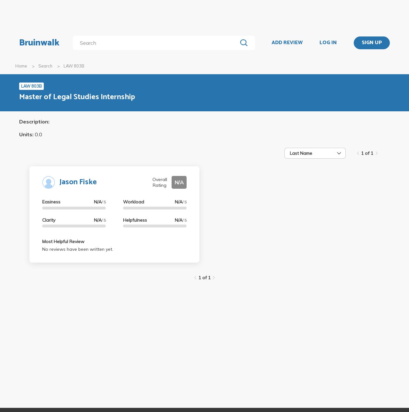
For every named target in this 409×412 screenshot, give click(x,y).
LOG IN (328, 43)
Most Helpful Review (63, 241)
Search (45, 65)
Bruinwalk (39, 43)
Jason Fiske (78, 182)
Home (21, 65)
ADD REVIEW (287, 43)
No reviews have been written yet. (77, 249)
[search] (156, 43)
